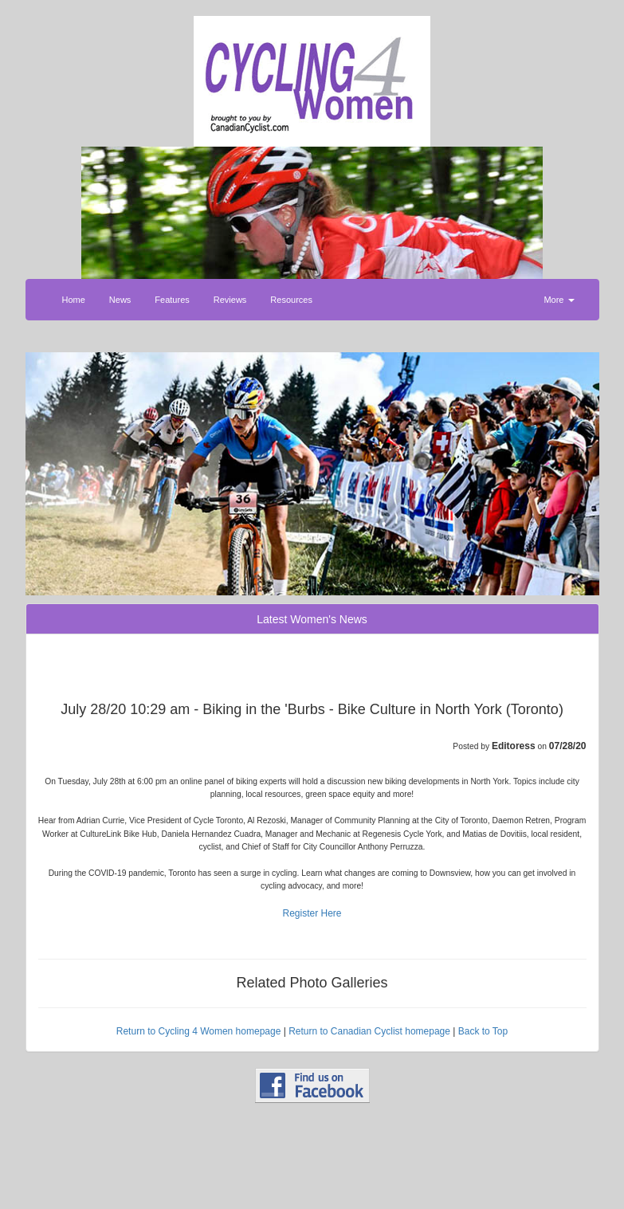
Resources (291, 299)
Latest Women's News (312, 619)
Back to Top (483, 1031)
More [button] (559, 299)
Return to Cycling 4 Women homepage (198, 1031)
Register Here (311, 913)
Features (172, 299)
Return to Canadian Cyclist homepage (369, 1031)
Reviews (230, 299)
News (120, 299)
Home (73, 299)
